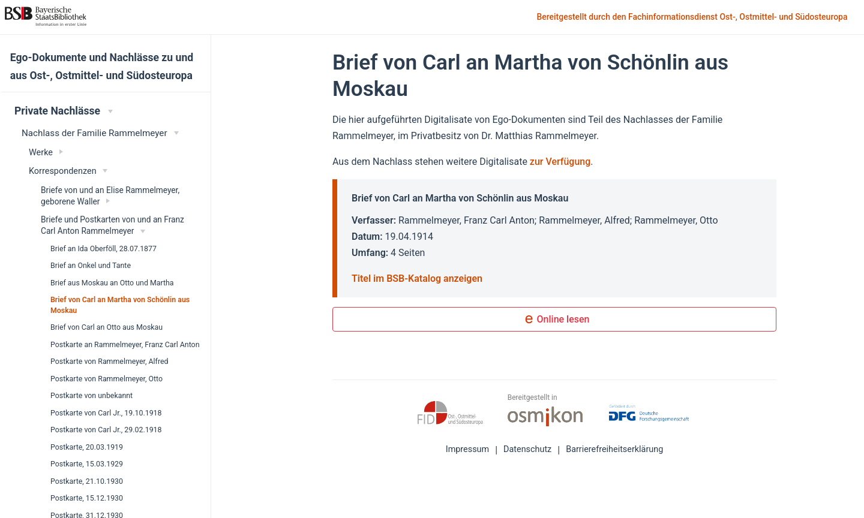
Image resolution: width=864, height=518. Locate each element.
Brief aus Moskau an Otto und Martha (112, 283)
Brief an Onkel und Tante (90, 265)
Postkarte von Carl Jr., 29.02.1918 (106, 430)
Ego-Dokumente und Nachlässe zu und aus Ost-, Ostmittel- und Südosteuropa (101, 67)
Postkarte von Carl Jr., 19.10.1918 (106, 413)
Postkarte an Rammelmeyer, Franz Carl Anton (125, 345)
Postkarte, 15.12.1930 (86, 498)
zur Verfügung (560, 161)
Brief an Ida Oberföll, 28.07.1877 (103, 249)
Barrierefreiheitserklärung (614, 449)
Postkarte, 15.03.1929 (86, 464)
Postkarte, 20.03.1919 (86, 447)
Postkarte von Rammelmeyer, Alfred (109, 361)
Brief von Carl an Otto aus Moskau (106, 327)
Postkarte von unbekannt (91, 395)
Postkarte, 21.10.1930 (86, 481)
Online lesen (555, 320)
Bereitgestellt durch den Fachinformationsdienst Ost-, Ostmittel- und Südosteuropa (693, 17)
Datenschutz (527, 449)
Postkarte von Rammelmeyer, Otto (106, 379)
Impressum (467, 449)
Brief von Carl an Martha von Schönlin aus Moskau (120, 305)
